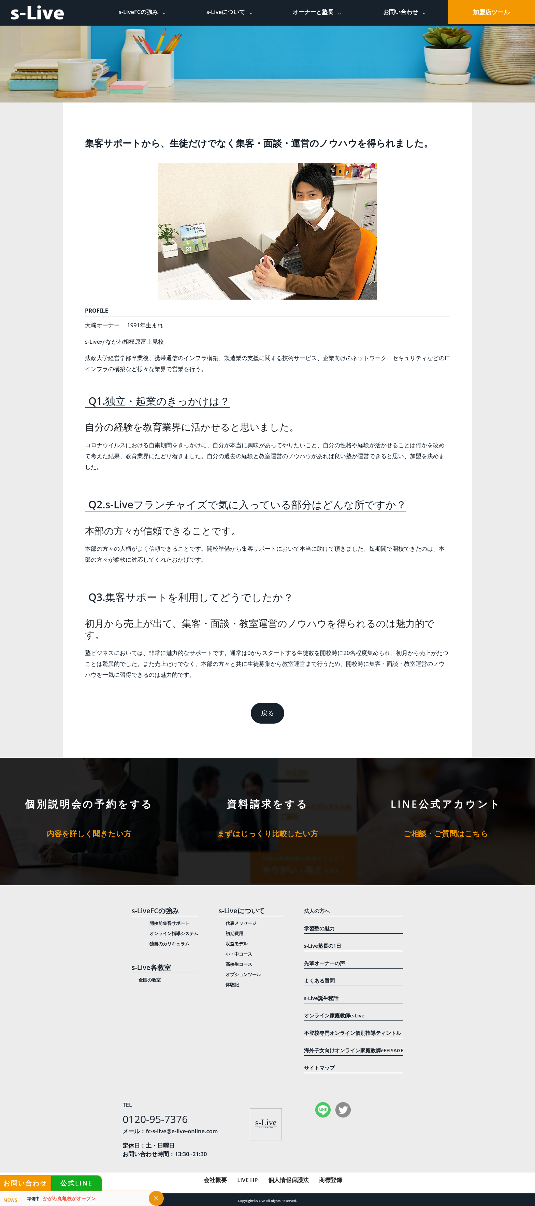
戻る (267, 712)
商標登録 (330, 1180)
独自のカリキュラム (169, 944)
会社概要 (215, 1180)
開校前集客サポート (169, 923)
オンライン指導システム (173, 933)
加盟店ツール (491, 12)
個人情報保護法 (288, 1180)
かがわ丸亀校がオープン (61, 1199)
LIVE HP (247, 1180)
